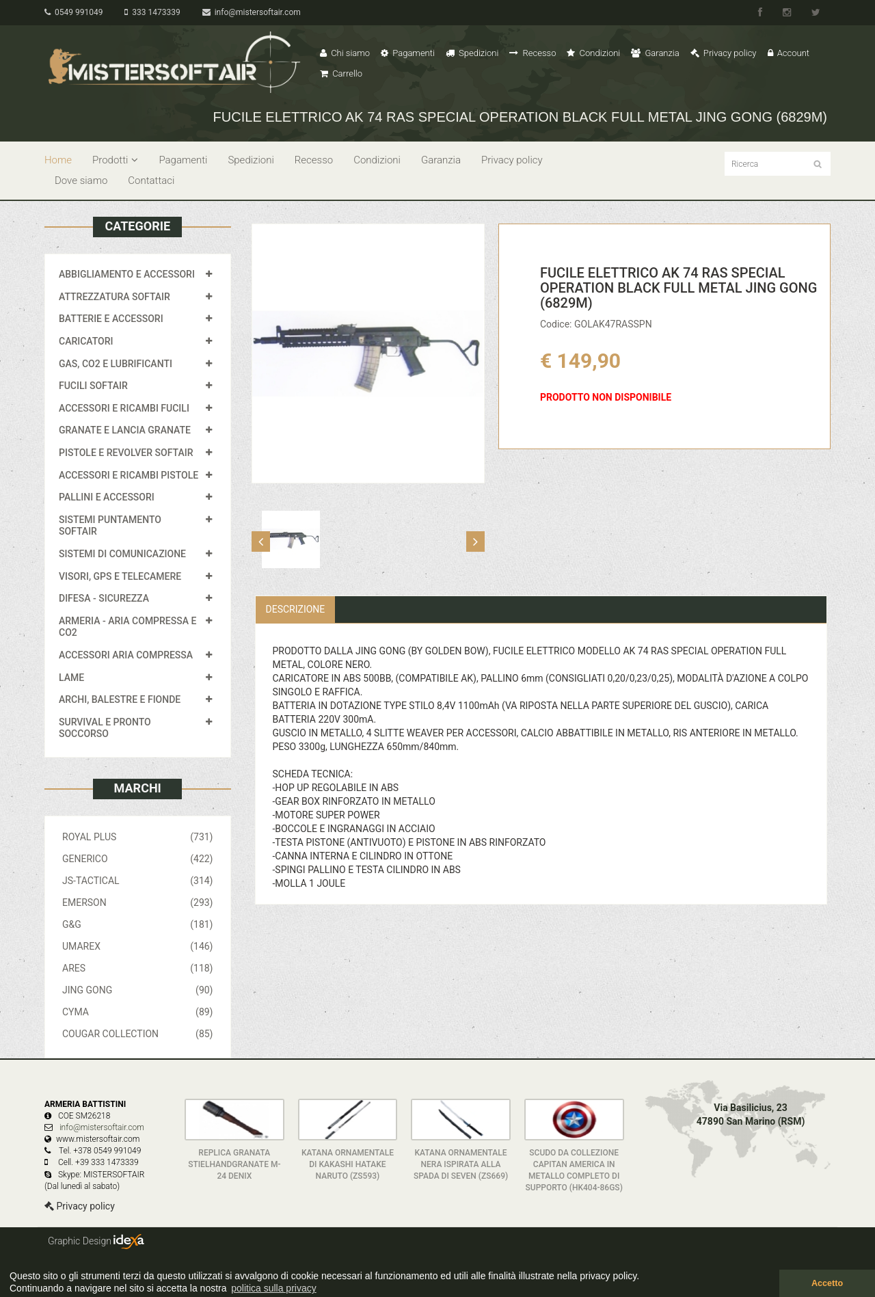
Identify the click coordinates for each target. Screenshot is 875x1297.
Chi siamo (345, 53)
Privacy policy (723, 53)
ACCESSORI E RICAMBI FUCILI (124, 408)
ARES (137, 968)
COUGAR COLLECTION (137, 1034)
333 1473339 (152, 12)
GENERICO (137, 859)
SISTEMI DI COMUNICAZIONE (122, 553)
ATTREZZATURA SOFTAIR (114, 296)
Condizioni (593, 53)
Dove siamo (81, 180)
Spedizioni (472, 53)
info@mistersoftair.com (251, 12)
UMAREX (137, 946)
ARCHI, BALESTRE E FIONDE (119, 699)
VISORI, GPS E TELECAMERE (120, 576)
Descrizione (295, 609)
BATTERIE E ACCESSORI (111, 318)
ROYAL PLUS (137, 837)
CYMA (137, 1012)
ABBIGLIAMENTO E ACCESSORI (127, 274)
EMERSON (137, 902)
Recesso (532, 53)
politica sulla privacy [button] (274, 1288)
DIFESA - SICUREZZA (104, 598)
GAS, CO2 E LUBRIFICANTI (115, 363)
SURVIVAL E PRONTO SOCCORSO (105, 728)
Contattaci (151, 180)
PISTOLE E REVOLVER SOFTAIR (126, 452)
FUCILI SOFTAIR (93, 385)
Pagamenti (408, 53)
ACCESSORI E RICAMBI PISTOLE (128, 475)
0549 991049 (73, 12)
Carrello (341, 73)
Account (788, 53)
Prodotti (115, 160)
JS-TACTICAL (137, 880)
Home (58, 160)
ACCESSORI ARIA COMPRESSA (126, 655)
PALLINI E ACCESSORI (106, 497)
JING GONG (137, 990)
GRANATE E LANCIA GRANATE (125, 430)
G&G (137, 924)
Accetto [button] (827, 1283)
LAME (71, 677)
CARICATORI (86, 341)
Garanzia (655, 53)
